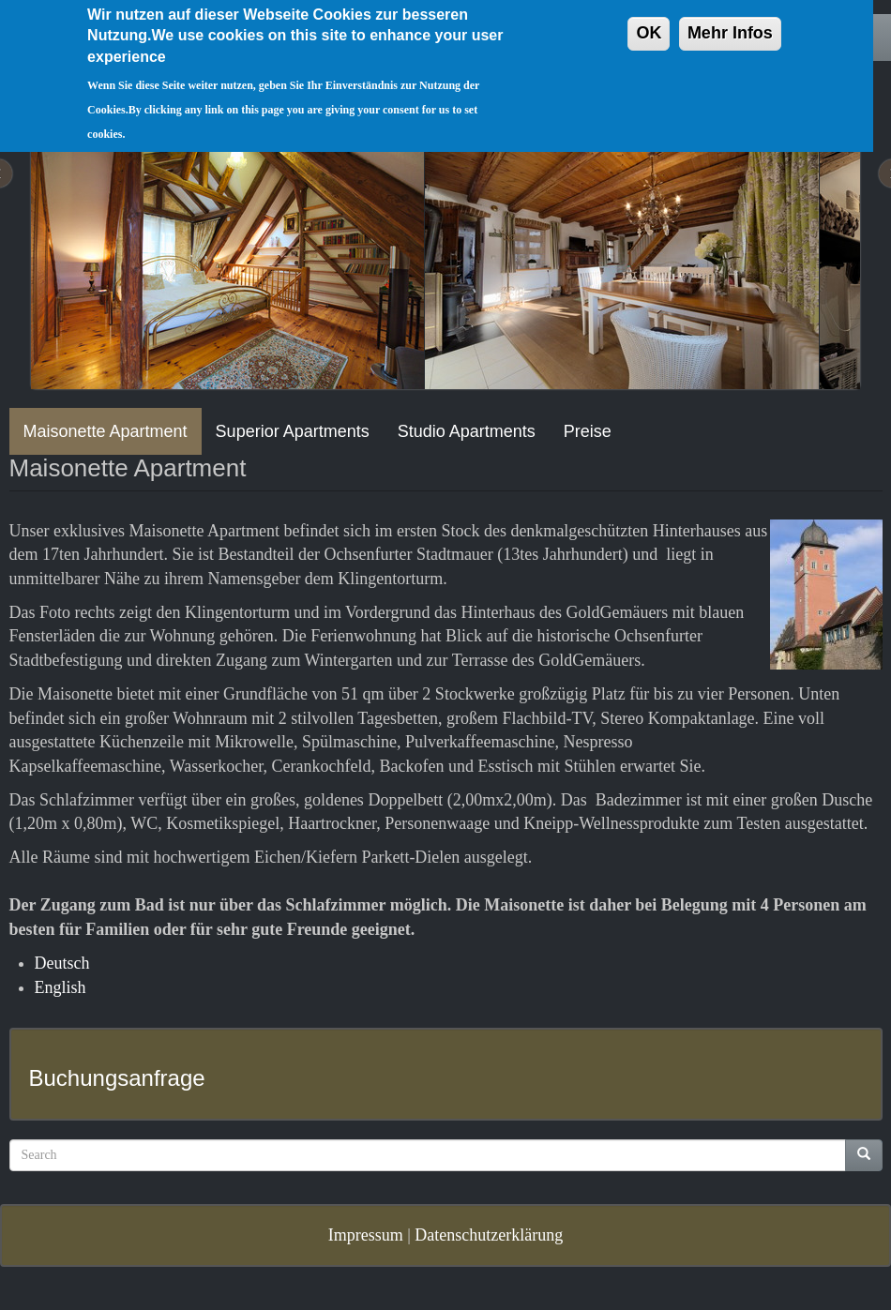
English (60, 987)
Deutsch (62, 963)
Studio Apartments (467, 431)
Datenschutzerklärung (489, 1235)
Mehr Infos (730, 21)
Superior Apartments (293, 431)
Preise (588, 431)
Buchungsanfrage (117, 1078)
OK (648, 21)
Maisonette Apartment (105, 431)
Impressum (365, 1235)
